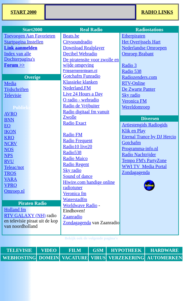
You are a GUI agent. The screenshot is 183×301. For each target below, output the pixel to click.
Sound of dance (78, 176)
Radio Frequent (77, 140)
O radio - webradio (81, 99)
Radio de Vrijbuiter (81, 105)
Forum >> (14, 65)
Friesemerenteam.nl (80, 70)
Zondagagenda (77, 222)
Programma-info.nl (140, 148)
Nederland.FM (77, 87)
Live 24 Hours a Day (83, 93)
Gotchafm (131, 142)
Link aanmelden (20, 47)
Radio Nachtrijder (139, 154)
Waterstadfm (75, 199)
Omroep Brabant (138, 53)
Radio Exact (74, 123)
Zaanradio (72, 216)
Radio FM (72, 134)
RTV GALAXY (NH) (24, 215)
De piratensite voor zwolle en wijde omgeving (91, 62)
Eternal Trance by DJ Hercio (149, 136)
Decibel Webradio (80, 53)
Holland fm (15, 209)
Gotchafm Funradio (81, 76)
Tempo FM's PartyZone (144, 160)
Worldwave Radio (80, 205)
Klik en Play (134, 130)
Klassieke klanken (80, 81)
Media (10, 83)
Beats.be (71, 35)
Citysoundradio (77, 41)
